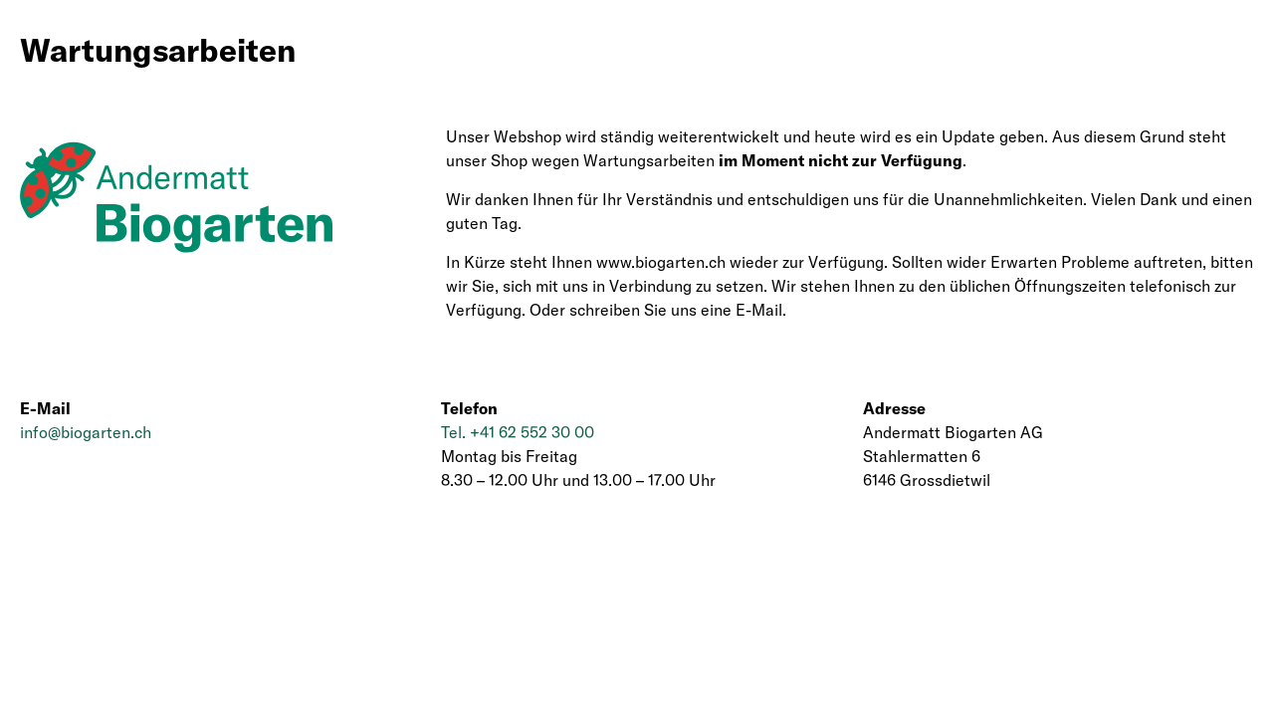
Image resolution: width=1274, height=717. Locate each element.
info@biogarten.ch (85, 432)
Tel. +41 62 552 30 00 (517, 432)
